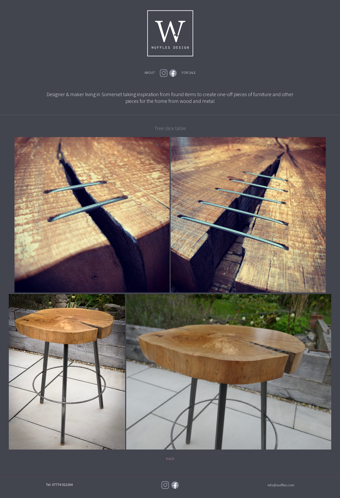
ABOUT (149, 72)
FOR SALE (189, 72)
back (170, 458)
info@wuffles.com (281, 485)
